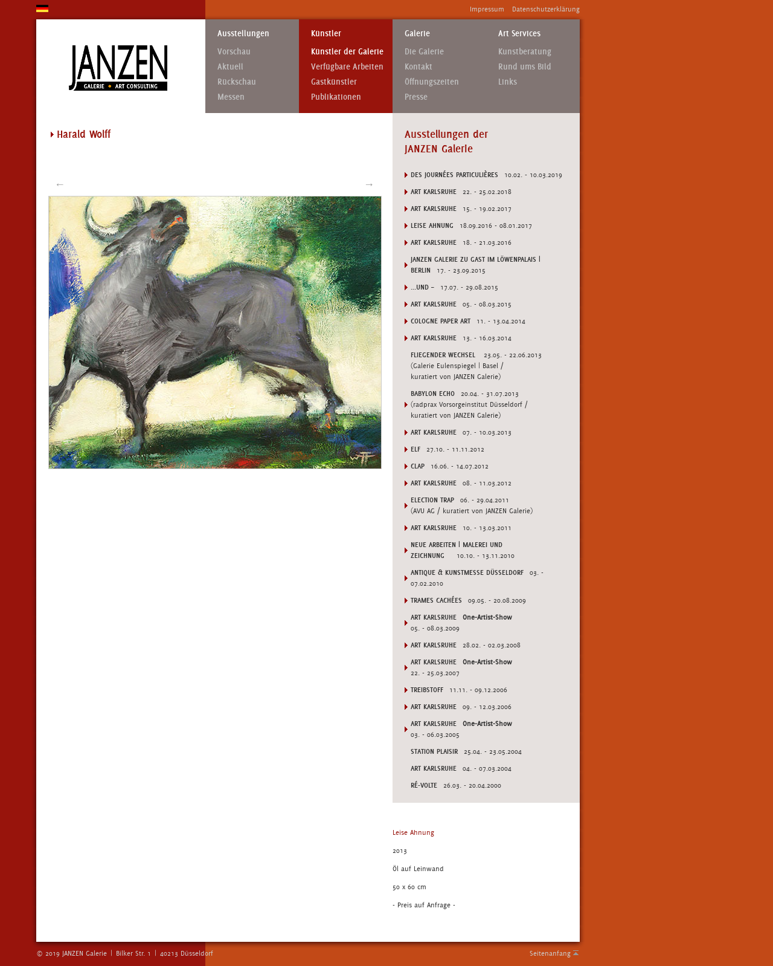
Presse (416, 97)
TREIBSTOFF (427, 690)
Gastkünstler (334, 82)
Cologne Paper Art (440, 321)
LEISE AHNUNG (432, 225)
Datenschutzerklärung (546, 9)
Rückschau (236, 82)
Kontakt (418, 67)
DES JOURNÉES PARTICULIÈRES (454, 174)
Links (507, 82)
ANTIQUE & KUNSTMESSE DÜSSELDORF (467, 572)
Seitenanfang (550, 953)
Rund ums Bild (524, 67)
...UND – (422, 287)
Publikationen (336, 97)
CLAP (418, 466)
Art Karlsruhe (434, 191)
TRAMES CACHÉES (436, 600)
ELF (415, 449)
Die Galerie (424, 52)
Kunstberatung (524, 52)
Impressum (487, 9)
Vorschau (234, 52)
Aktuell (230, 67)
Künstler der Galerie (347, 52)
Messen (231, 97)
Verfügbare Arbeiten (347, 67)
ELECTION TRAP (432, 500)
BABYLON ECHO (433, 393)
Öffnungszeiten (432, 82)
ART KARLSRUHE (434, 617)
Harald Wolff (84, 134)
